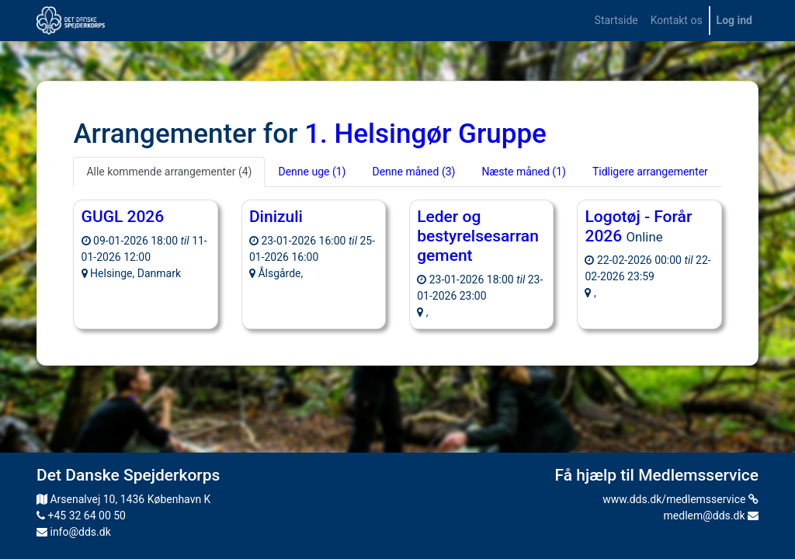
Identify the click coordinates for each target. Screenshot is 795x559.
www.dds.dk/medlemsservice (680, 499)
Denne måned (413, 171)
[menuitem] (616, 20)
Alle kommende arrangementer (169, 171)
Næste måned (523, 171)
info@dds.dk (73, 532)
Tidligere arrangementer (650, 171)
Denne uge (311, 171)
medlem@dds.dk (711, 515)
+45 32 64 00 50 (81, 515)
